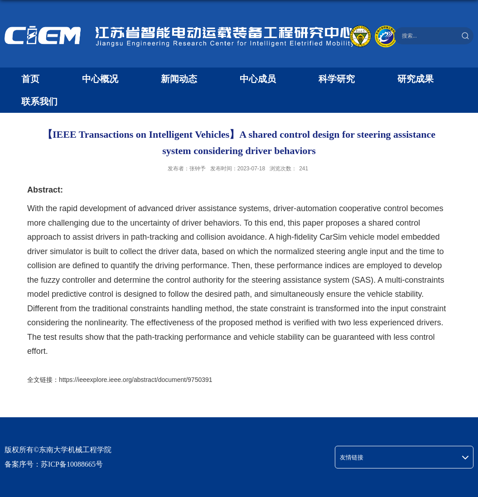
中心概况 (100, 79)
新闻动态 (179, 79)
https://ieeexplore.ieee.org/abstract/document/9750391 (135, 379)
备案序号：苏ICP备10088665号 (54, 464)
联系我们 (39, 101)
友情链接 (351, 457)
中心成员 (258, 79)
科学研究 (337, 79)
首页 (30, 79)
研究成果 (415, 79)
